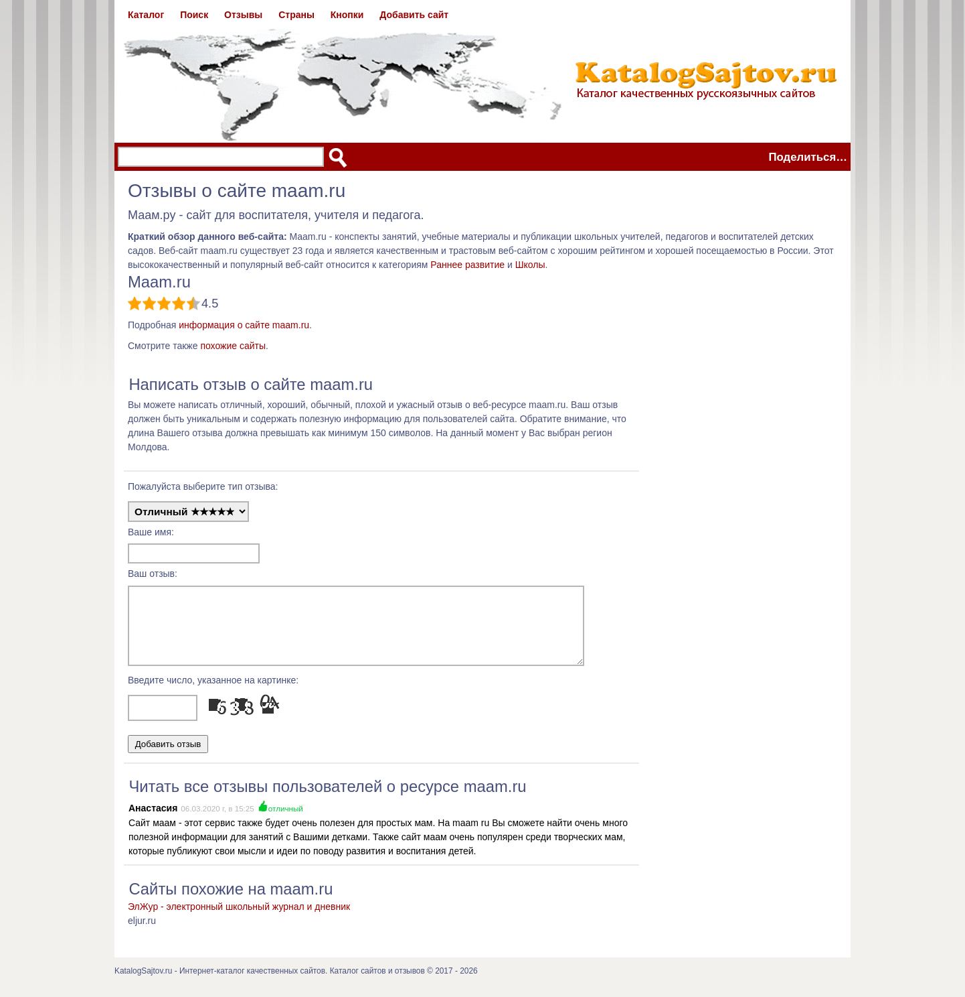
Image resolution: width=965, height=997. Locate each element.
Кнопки (347, 14)
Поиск (194, 14)
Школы (530, 264)
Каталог (146, 14)
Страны (296, 14)
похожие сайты (233, 345)
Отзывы (243, 14)
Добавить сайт (413, 14)
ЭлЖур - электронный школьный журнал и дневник (239, 918)
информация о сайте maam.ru (244, 325)
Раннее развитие (467, 264)
